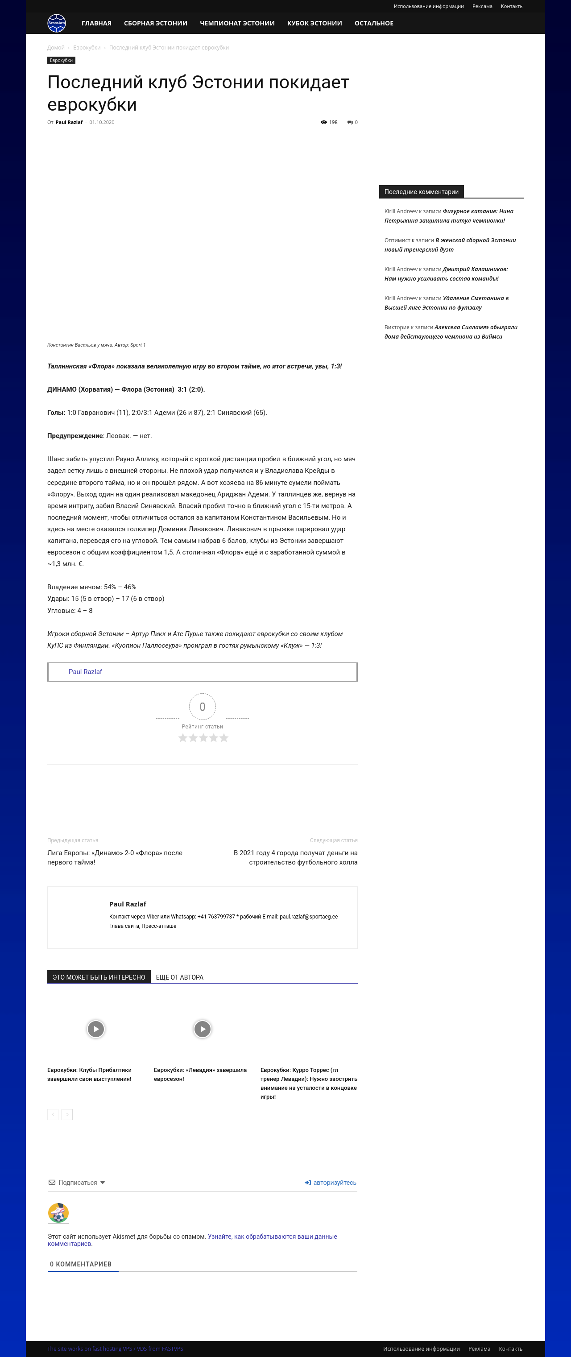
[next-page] (67, 1114)
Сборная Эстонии (155, 23)
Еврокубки (86, 47)
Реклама (482, 6)
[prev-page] (52, 1114)
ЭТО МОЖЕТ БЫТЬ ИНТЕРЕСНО (99, 977)
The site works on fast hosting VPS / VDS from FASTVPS (115, 1349)
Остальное (374, 23)
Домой (56, 47)
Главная (97, 23)
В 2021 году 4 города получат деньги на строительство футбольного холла (296, 857)
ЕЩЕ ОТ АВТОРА (179, 977)
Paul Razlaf (69, 122)
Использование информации (429, 6)
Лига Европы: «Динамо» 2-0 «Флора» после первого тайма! (114, 857)
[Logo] (61, 23)
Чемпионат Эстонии (237, 23)
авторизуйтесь (330, 1182)
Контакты (512, 6)
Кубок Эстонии (314, 23)
